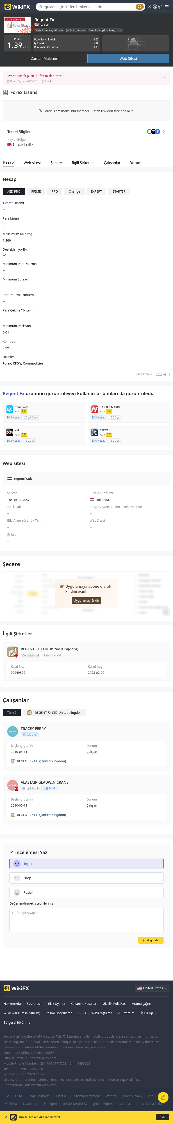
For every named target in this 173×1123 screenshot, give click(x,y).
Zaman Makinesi (45, 58)
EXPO (82, 1013)
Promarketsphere (87, 1096)
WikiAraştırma (101, 1013)
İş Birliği (147, 1013)
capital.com (126, 1103)
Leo (150, 1096)
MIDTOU (11, 1103)
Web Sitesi (128, 58)
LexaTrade (30, 1103)
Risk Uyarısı (56, 1003)
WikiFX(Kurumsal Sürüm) (22, 1013)
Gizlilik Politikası (114, 1003)
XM (7, 1096)
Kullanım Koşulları (84, 1003)
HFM (18, 1096)
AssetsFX (61, 1096)
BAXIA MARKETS (75, 1103)
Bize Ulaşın (34, 1003)
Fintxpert (50, 1103)
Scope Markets (39, 1096)
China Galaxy (132, 1096)
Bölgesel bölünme (17, 1022)
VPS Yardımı (126, 1013)
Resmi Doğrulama (59, 1013)
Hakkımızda (12, 1003)
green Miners (103, 1103)
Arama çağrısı (142, 1003)
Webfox (111, 1096)
